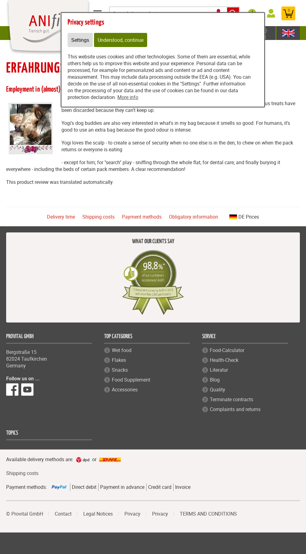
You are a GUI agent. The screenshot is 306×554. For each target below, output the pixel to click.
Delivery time (61, 216)
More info (127, 97)
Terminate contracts (231, 399)
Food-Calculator (227, 350)
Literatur (219, 369)
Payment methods (142, 216)
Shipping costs (98, 216)
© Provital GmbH (24, 514)
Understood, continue (120, 40)
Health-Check (224, 360)
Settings (80, 40)
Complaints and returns (235, 409)
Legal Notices (98, 514)
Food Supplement (131, 379)
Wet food (121, 350)
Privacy (132, 514)
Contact (63, 514)
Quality (217, 389)
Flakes (119, 360)
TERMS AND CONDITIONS (208, 514)
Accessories (125, 389)
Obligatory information (193, 216)
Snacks (120, 369)
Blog (215, 379)
